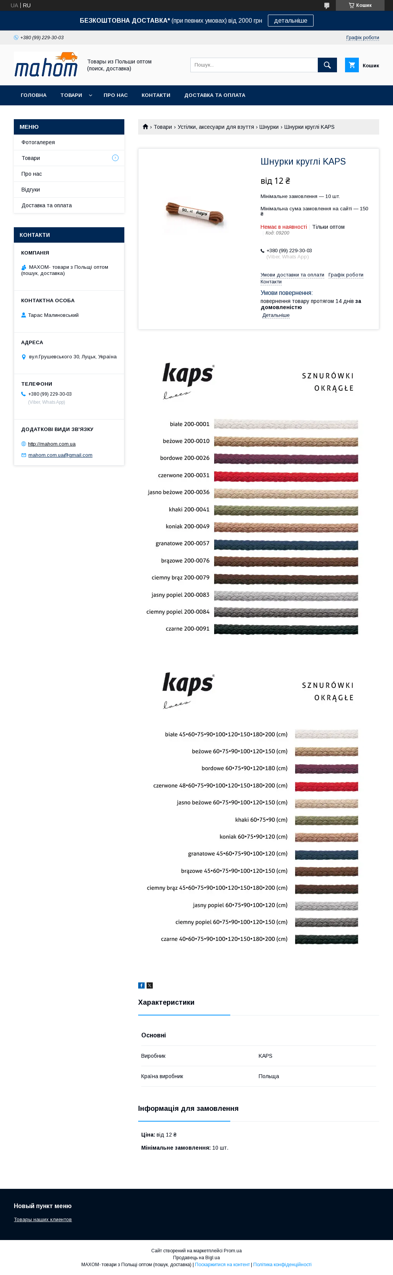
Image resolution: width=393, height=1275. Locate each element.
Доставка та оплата (214, 95)
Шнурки (269, 127)
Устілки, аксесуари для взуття (216, 127)
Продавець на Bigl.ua (196, 1257)
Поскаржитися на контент (222, 1264)
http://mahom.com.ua (52, 444)
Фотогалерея (38, 142)
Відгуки (30, 189)
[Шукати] (327, 65)
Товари (71, 95)
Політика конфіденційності (282, 1264)
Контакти (156, 95)
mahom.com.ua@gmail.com (60, 455)
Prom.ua (233, 1250)
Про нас (116, 95)
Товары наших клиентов (43, 1219)
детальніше (290, 20)
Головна (33, 95)
